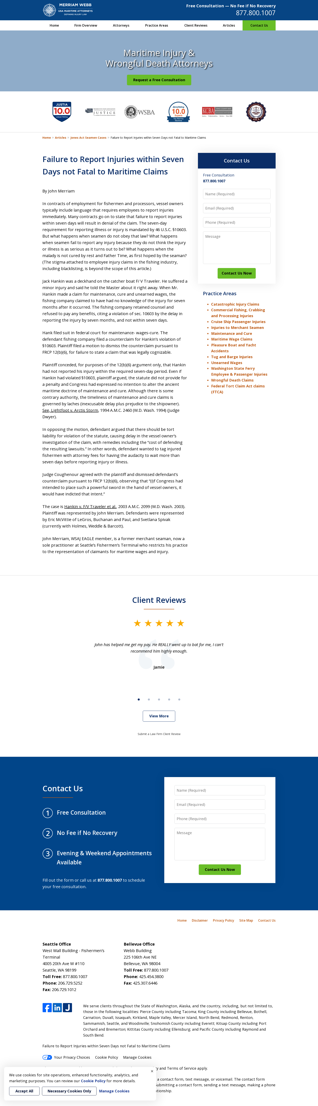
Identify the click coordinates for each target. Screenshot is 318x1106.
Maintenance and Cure (231, 333)
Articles (229, 25)
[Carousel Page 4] (169, 699)
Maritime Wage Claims (231, 339)
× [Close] (152, 1071)
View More (159, 716)
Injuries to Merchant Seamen (237, 327)
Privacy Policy (223, 920)
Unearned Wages (226, 362)
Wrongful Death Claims (232, 380)
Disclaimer (200, 920)
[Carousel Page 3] (159, 699)
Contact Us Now (237, 273)
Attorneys (121, 25)
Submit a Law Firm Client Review (159, 734)
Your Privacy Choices (66, 1057)
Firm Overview (85, 25)
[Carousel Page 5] (179, 699)
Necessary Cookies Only (69, 1091)
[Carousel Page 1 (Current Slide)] (139, 699)
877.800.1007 (256, 12)
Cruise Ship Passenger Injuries (238, 321)
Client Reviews (195, 25)
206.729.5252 (70, 983)
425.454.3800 (151, 976)
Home (54, 25)
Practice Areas (156, 25)
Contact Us (259, 25)
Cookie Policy (106, 1057)
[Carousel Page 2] (149, 699)
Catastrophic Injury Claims (235, 304)
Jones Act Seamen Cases (88, 137)
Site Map (246, 920)
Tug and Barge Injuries (231, 356)
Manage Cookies (137, 1057)
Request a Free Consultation (159, 79)
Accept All (24, 1091)
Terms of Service (181, 1068)
